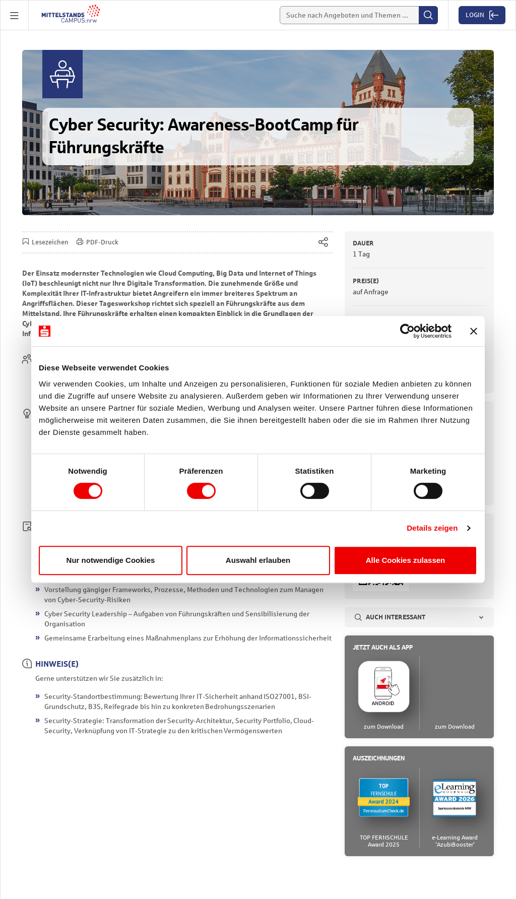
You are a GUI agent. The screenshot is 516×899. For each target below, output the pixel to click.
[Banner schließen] (473, 331)
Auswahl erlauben (258, 560)
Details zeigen (432, 528)
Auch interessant (390, 617)
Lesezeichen (45, 243)
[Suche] (359, 15)
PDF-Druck (97, 243)
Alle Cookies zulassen (405, 560)
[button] (15, 15)
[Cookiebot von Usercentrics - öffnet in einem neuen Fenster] (407, 331)
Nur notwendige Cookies (111, 560)
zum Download (384, 727)
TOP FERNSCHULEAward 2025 (384, 841)
